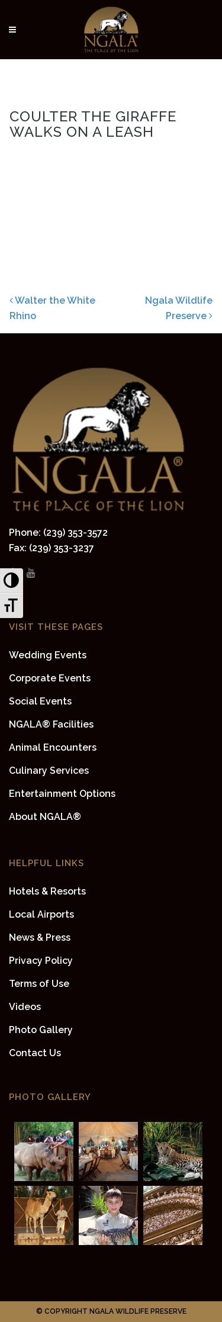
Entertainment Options (62, 793)
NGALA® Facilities (51, 724)
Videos (25, 1006)
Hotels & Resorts (47, 891)
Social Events (40, 701)
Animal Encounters (52, 747)
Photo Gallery (41, 1029)
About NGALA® (45, 816)
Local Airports (41, 914)
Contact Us (35, 1053)
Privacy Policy (41, 960)
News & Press (39, 937)
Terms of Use (39, 983)
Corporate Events (50, 678)
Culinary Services (49, 770)
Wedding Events (47, 655)
